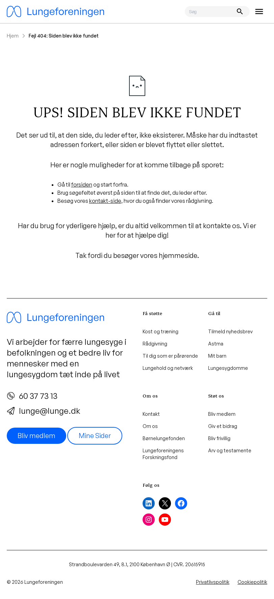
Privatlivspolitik (212, 582)
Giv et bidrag (222, 426)
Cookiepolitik (252, 582)
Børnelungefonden (164, 438)
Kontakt (151, 414)
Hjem (13, 36)
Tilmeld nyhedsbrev (230, 331)
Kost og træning (160, 331)
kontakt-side (105, 200)
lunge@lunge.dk (43, 411)
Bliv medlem (36, 435)
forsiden (81, 184)
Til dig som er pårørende (170, 356)
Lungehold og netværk (168, 368)
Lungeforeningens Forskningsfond (163, 454)
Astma (215, 343)
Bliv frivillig (219, 438)
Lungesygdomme (228, 368)
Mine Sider (95, 435)
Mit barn (217, 356)
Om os (150, 426)
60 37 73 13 (32, 396)
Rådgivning (155, 343)
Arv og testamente (229, 450)
